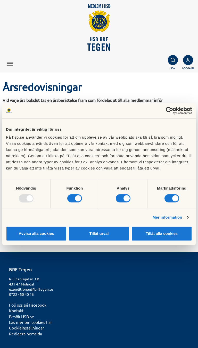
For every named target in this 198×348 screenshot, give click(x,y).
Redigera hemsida (25, 333)
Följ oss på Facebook (27, 304)
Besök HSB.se (21, 316)
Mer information (167, 217)
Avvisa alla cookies (36, 233)
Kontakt (16, 310)
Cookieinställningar (26, 327)
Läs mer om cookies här (30, 322)
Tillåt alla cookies (162, 233)
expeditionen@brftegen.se (31, 289)
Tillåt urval (99, 233)
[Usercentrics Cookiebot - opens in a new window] (169, 110)
